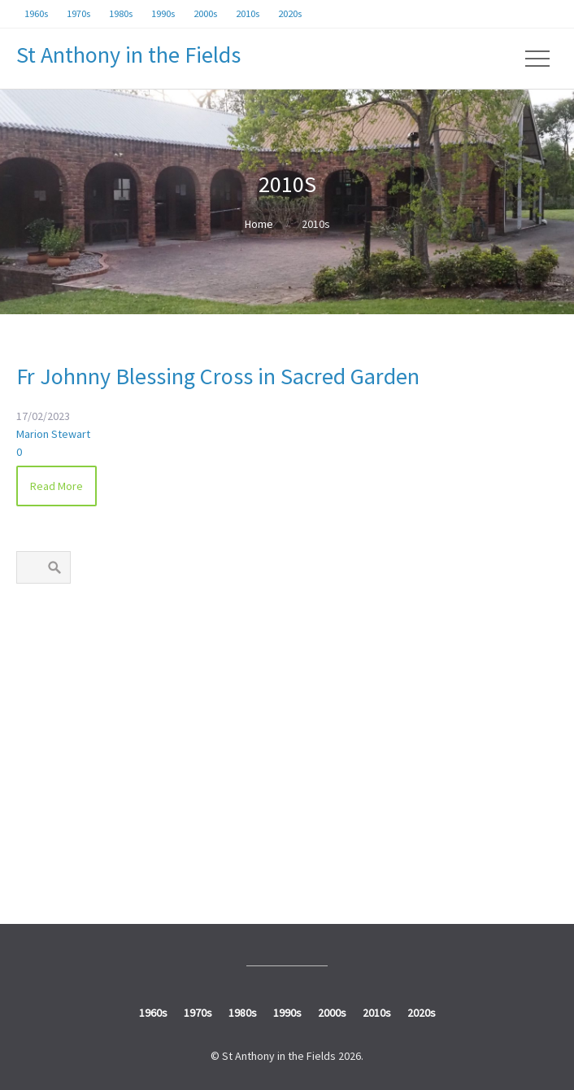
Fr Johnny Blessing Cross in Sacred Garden (218, 376)
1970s (40, 673)
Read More (56, 486)
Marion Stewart (53, 434)
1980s (40, 711)
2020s (40, 864)
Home (259, 224)
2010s (40, 826)
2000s (40, 788)
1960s (40, 635)
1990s (40, 750)
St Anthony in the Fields (128, 54)
